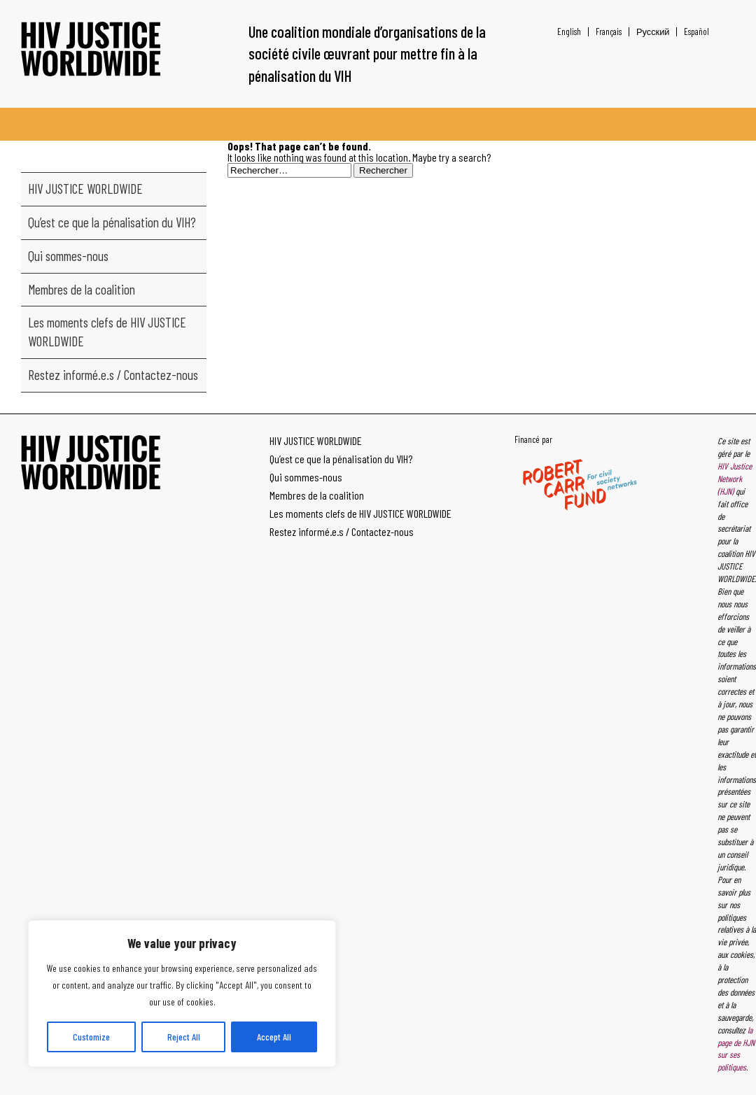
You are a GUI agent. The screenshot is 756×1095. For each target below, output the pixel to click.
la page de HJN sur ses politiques (736, 1048)
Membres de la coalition (81, 289)
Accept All (274, 1037)
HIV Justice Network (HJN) (735, 478)
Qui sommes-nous (68, 256)
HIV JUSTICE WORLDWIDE (85, 189)
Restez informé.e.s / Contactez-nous (113, 375)
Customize (91, 1037)
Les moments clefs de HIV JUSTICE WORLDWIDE (107, 331)
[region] (182, 993)
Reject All (183, 1037)
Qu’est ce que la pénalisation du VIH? (112, 222)
